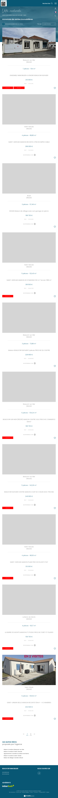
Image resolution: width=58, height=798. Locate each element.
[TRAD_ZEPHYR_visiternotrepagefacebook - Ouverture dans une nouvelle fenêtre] (38, 773)
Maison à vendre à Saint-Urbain (12, 755)
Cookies (47, 792)
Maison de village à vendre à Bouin (13, 757)
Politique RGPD (42, 792)
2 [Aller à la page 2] (30, 734)
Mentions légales (25, 792)
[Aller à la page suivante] (34, 734)
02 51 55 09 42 (5, 772)
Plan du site (18, 792)
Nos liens (36, 792)
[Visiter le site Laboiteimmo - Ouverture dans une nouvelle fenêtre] (29, 795)
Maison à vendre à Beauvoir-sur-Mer (14, 749)
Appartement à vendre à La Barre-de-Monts (16, 753)
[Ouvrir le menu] (55, 3)
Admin (31, 792)
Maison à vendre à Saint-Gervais (13, 751)
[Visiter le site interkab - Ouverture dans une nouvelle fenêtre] (8, 786)
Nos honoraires (12, 792)
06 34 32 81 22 (5, 774)
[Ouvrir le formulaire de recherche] (48, 3)
